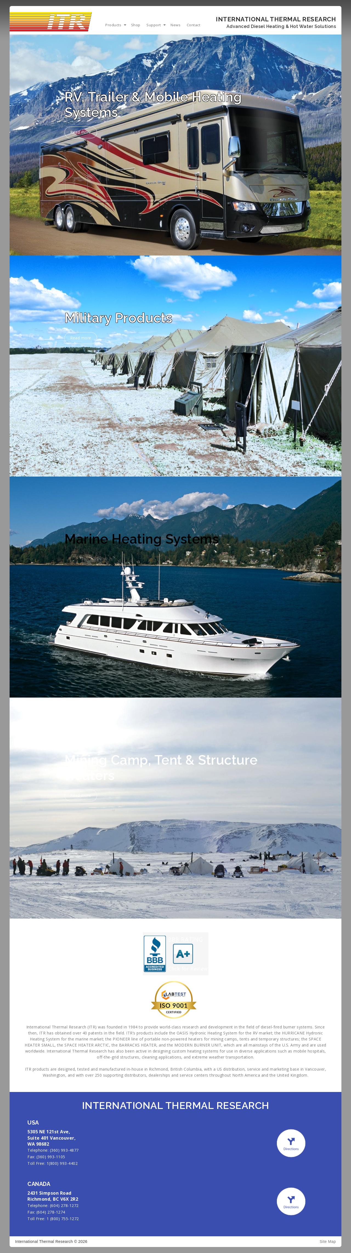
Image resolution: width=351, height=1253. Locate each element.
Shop (135, 24)
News (175, 24)
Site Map (328, 1241)
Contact (193, 24)
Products (113, 24)
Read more (81, 131)
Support (153, 24)
